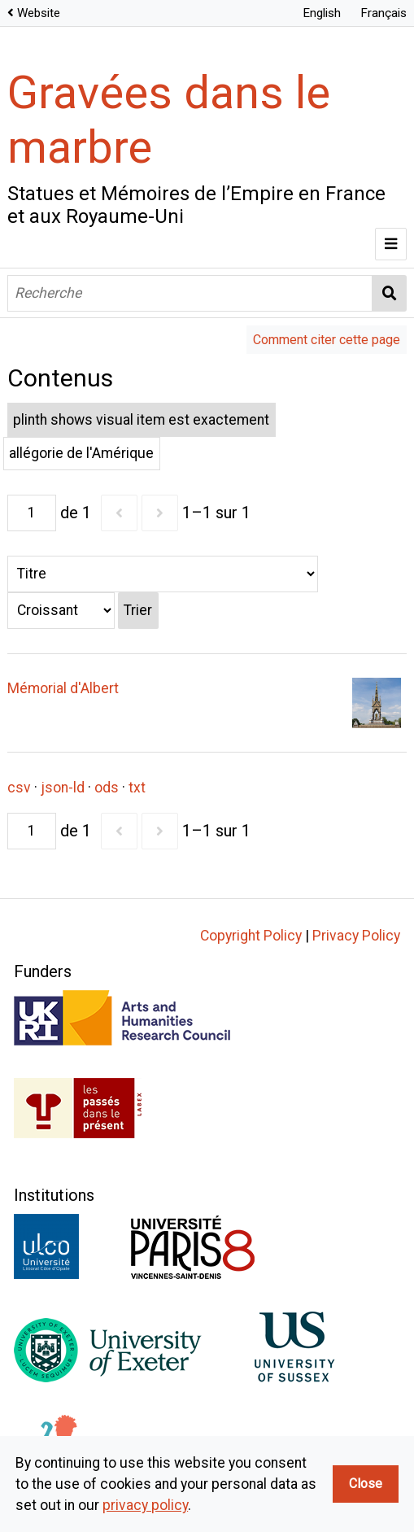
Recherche (390, 293)
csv (19, 787)
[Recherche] (190, 293)
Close (365, 1483)
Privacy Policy (356, 935)
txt (137, 787)
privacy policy (145, 1505)
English (322, 13)
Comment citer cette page (326, 339)
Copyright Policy (251, 935)
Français (383, 13)
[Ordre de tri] (61, 610)
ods (106, 787)
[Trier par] (162, 574)
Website (38, 13)
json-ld (63, 787)
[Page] (31, 513)
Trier (138, 610)
